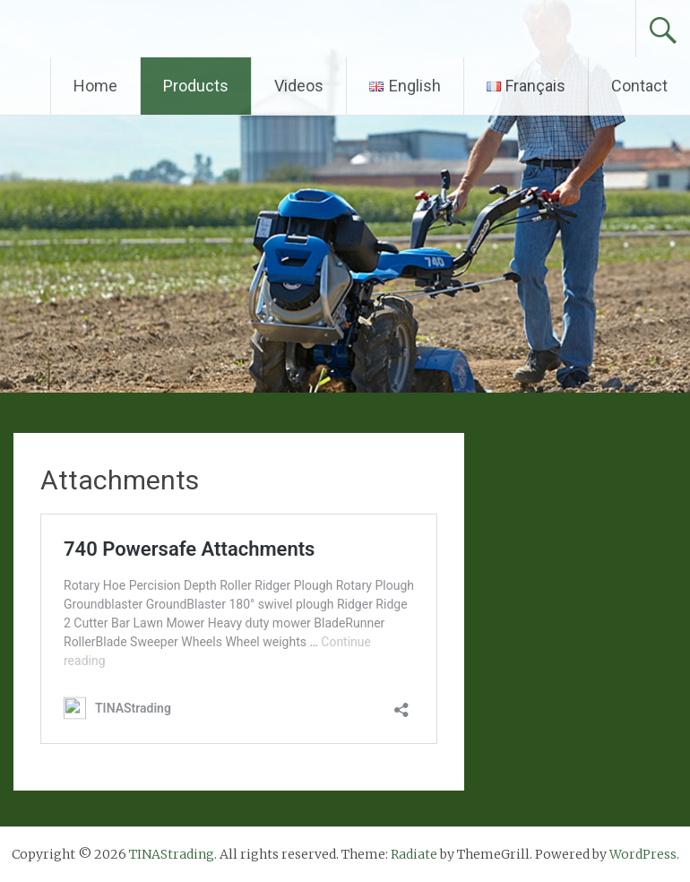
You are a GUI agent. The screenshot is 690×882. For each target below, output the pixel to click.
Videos (298, 85)
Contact (639, 85)
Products (196, 85)
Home (95, 85)
